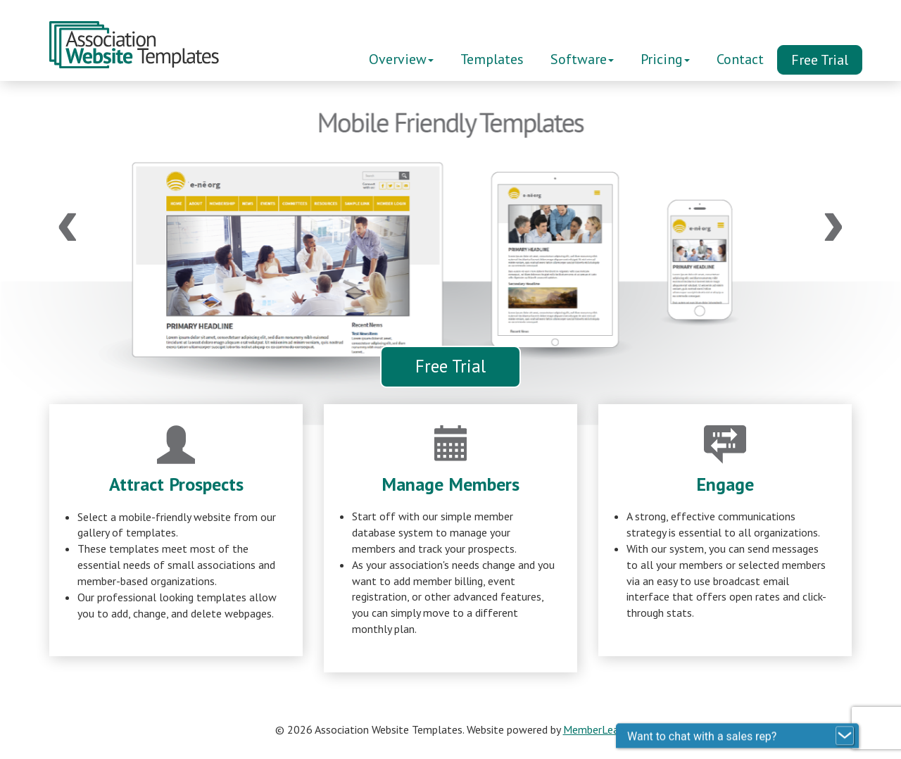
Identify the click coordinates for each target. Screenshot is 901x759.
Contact (740, 59)
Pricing (665, 59)
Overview (401, 59)
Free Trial (819, 60)
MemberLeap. (594, 729)
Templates (492, 59)
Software (582, 59)
